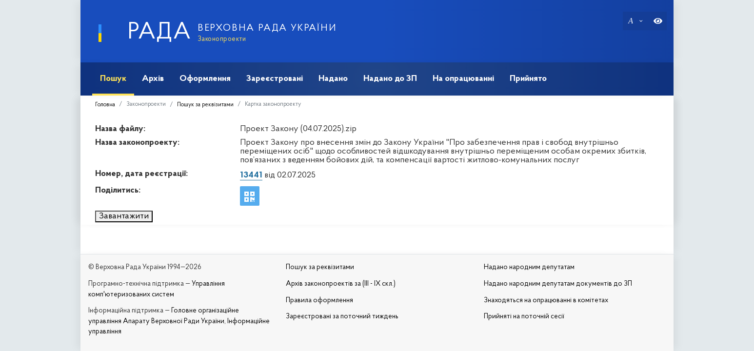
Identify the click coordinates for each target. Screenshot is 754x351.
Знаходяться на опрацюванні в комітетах (546, 300)
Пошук (113, 78)
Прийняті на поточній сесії (524, 316)
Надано (333, 78)
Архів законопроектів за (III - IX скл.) (341, 284)
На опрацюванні (463, 78)
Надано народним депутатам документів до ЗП (558, 284)
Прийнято (528, 78)
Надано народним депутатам (529, 267)
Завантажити (124, 216)
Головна (105, 105)
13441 (251, 175)
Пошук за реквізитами (205, 105)
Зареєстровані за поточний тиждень (342, 316)
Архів (153, 78)
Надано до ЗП (390, 78)
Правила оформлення (319, 300)
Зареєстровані (274, 78)
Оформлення (205, 78)
